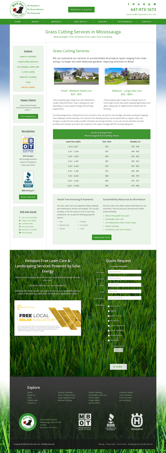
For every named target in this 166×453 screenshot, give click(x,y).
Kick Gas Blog (27, 233)
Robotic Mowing (112, 226)
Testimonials (32, 400)
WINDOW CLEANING (28, 77)
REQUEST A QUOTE (81, 9)
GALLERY (102, 21)
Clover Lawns (94, 397)
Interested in (99, 305)
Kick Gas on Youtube (29, 230)
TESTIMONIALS (124, 21)
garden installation (116, 331)
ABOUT (35, 21)
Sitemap (101, 444)
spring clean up (114, 316)
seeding (112, 311)
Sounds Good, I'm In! (102, 237)
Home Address (98, 299)
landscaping (113, 340)
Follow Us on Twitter (29, 221)
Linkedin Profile (27, 224)
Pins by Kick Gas (28, 227)
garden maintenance (116, 326)
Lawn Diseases (125, 395)
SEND (118, 366)
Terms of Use (121, 444)
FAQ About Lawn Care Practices (118, 229)
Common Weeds (126, 392)
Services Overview (65, 392)
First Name (100, 272)
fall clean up (113, 321)
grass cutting (114, 306)
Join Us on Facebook (29, 218)
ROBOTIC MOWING (28, 56)
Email (102, 292)
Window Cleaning (65, 400)
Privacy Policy (110, 444)
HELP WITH (80, 21)
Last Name (100, 279)
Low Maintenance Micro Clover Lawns (120, 222)
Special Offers (94, 403)
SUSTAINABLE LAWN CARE (28, 67)
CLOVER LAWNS (28, 72)
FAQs (29, 397)
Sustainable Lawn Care (114, 219)
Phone (101, 285)
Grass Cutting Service (66, 395)
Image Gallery (94, 400)
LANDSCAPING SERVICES (28, 62)
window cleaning (115, 335)
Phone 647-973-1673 (48, 427)
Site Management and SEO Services (140, 444)
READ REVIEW (28, 197)
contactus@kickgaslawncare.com (141, 14)
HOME (18, 21)
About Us (31, 395)
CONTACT (147, 21)
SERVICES (56, 21)
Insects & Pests (125, 397)
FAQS (28, 82)
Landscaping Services (66, 397)
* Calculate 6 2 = (118, 346)
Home (29, 392)
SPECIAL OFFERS (28, 87)
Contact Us (31, 403)
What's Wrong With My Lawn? (117, 216)
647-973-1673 (143, 9)
